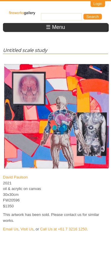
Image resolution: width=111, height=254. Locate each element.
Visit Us (26, 229)
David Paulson (15, 177)
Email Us (10, 229)
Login (98, 4)
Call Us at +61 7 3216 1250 (63, 229)
